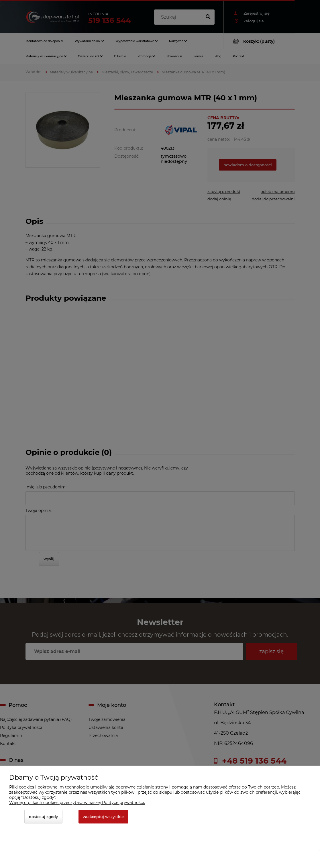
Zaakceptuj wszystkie (103, 816)
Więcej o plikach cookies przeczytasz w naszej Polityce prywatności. (77, 802)
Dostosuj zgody (43, 816)
